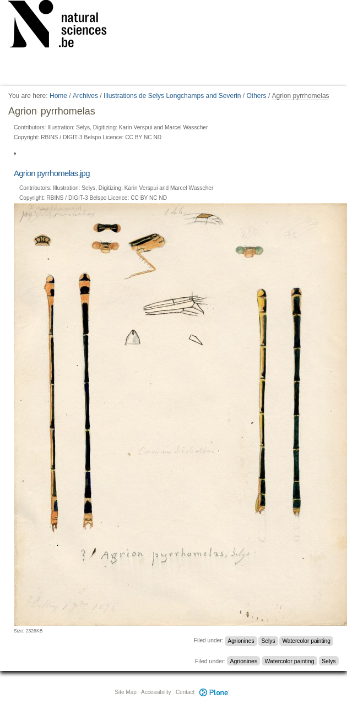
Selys (268, 640)
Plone (214, 692)
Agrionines (240, 640)
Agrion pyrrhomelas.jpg (52, 173)
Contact (185, 692)
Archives (85, 96)
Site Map (125, 692)
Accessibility (156, 692)
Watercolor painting (306, 640)
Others (257, 96)
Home (58, 96)
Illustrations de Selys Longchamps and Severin (172, 96)
